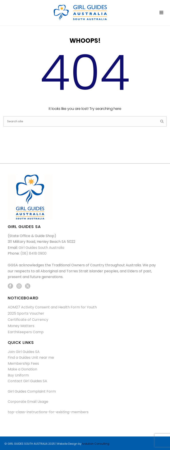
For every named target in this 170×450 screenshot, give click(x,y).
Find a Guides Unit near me (31, 357)
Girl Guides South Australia (41, 247)
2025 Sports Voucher (26, 314)
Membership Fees (23, 363)
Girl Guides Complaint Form (32, 391)
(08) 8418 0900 (33, 253)
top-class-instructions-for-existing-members (48, 412)
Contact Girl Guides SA (27, 381)
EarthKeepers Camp (26, 332)
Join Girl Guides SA (24, 351)
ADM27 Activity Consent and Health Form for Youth (52, 307)
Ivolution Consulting (95, 444)
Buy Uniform (18, 375)
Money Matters (21, 326)
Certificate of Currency (28, 320)
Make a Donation (22, 369)
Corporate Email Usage (28, 401)
